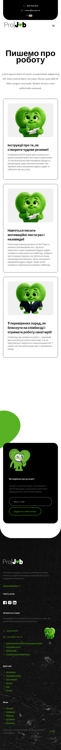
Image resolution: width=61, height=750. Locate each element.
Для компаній (11, 679)
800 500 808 (32, 6)
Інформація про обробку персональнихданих (24, 643)
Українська (10, 723)
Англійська (10, 719)
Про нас (9, 683)
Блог (8, 687)
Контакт (9, 690)
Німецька (10, 715)
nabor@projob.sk (32, 10)
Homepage (11, 672)
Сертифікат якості (13, 647)
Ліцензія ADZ (11, 650)
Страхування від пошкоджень (18, 654)
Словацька (10, 712)
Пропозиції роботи (13, 676)
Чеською (9, 708)
